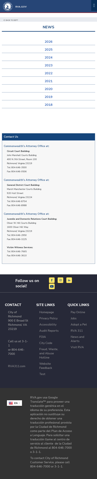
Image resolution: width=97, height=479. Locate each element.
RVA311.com (16, 366)
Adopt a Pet (79, 324)
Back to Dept (11, 20)
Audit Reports (49, 331)
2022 (49, 73)
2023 (49, 65)
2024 (49, 57)
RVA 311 (77, 331)
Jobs (73, 318)
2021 (49, 81)
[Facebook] (52, 279)
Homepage (46, 312)
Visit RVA (77, 347)
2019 (49, 97)
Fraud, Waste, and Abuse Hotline (48, 353)
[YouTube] (52, 286)
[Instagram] (60, 279)
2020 (49, 89)
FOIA (42, 337)
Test (42, 374)
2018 (49, 105)
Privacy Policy (48, 318)
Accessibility (47, 324)
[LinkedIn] (69, 279)
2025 (49, 49)
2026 (49, 41)
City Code (45, 343)
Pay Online (78, 312)
